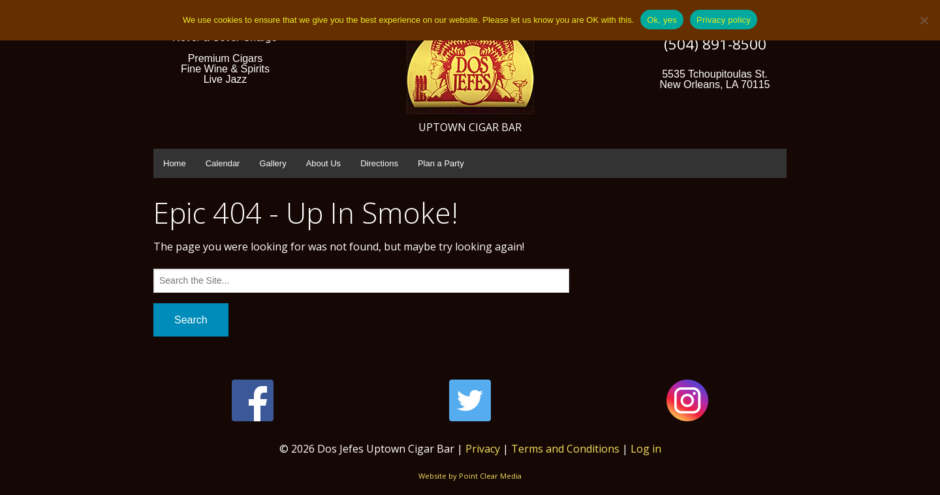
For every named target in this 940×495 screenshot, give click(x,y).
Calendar (223, 163)
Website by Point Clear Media (470, 476)
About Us (323, 163)
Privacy (482, 449)
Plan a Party (441, 163)
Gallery (272, 163)
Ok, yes (662, 20)
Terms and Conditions (565, 449)
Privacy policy (724, 20)
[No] (923, 20)
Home (174, 163)
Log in (646, 449)
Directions (379, 163)
